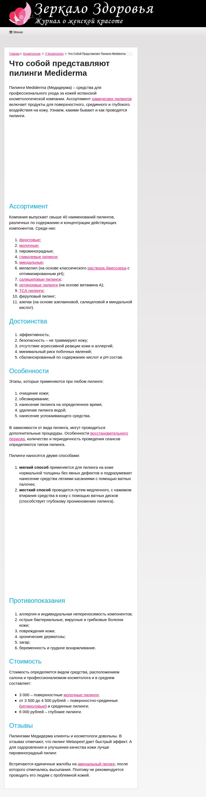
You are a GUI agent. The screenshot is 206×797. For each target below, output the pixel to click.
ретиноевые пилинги (38, 285)
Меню (18, 32)
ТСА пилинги (31, 290)
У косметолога (54, 53)
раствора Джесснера (106, 268)
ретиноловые (33, 706)
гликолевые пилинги (38, 256)
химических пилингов (111, 98)
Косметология (31, 53)
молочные (28, 245)
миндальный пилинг (96, 764)
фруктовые (29, 239)
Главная (14, 53)
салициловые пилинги (40, 279)
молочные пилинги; (82, 695)
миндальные (31, 262)
